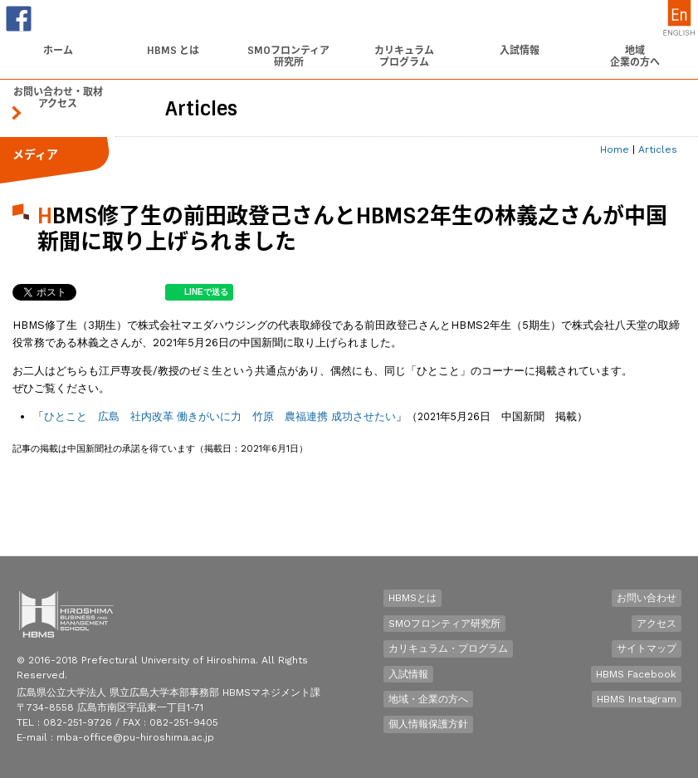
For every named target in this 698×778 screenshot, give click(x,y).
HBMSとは (412, 598)
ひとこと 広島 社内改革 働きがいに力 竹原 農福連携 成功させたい (220, 416)
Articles (657, 149)
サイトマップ (646, 648)
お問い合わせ (646, 598)
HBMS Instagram (636, 699)
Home (614, 149)
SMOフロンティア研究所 (444, 623)
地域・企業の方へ (428, 699)
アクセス (656, 623)
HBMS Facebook (636, 674)
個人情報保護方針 (428, 724)
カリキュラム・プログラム (448, 648)
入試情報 (408, 674)
